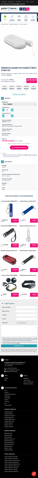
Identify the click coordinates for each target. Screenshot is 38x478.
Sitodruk (6, 392)
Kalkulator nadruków (28, 383)
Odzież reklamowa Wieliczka (11, 471)
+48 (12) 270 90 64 (12, 368)
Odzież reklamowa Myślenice (11, 462)
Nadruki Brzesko (8, 435)
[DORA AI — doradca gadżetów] (34, 474)
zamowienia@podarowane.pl (18, 4)
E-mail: (4, 319)
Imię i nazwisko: (6, 307)
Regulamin (4, 1)
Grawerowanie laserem (10, 394)
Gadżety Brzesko (8, 413)
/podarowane (14, 371)
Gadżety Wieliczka (8, 426)
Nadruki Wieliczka (8, 450)
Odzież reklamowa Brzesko (11, 456)
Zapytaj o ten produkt (19, 94)
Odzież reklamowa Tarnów (10, 469)
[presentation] (37, 17)
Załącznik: (5, 322)
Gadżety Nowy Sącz (9, 421)
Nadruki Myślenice (8, 440)
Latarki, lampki (23, 24)
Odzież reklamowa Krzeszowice (12, 460)
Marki (23, 1)
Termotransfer (7, 405)
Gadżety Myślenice (9, 417)
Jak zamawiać (11, 1)
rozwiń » (18, 343)
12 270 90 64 (6, 4)
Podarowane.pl (4, 24)
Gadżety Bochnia (8, 411)
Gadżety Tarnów (8, 424)
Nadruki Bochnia (8, 433)
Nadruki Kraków (8, 437)
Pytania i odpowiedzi (28, 382)
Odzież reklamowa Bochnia (11, 458)
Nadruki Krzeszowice (9, 439)
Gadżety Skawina (8, 423)
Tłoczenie (6, 401)
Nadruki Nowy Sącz (9, 444)
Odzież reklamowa (9, 454)
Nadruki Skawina (8, 446)
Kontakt (31, 1)
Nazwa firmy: (5, 311)
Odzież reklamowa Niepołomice (12, 464)
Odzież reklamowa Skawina (11, 467)
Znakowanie (18, 1)
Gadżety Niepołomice (9, 419)
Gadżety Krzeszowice (9, 415)
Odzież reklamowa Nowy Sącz (11, 465)
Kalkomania (7, 396)
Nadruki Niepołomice (9, 442)
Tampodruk (7, 397)
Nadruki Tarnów (8, 448)
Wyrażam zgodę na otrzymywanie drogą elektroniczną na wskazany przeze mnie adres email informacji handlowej (19, 342)
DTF (5, 390)
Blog (27, 1)
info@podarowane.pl (14, 369)
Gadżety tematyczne (14, 24)
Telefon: (4, 315)
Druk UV (6, 399)
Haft (5, 403)
